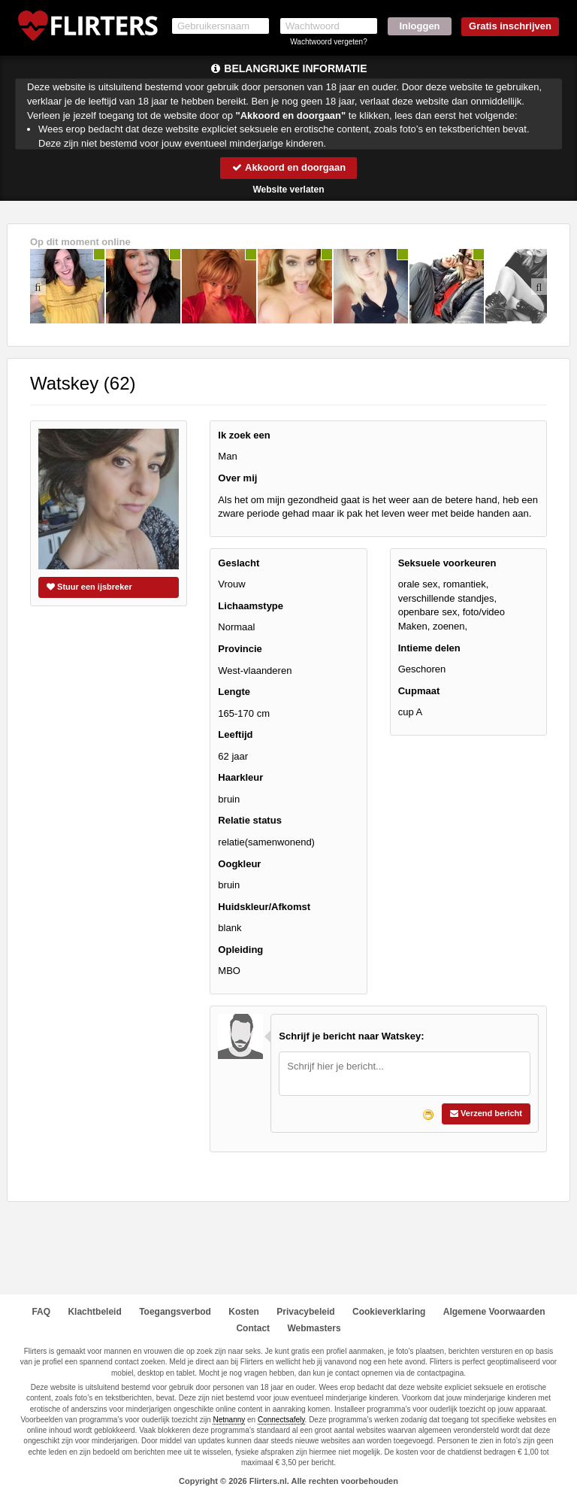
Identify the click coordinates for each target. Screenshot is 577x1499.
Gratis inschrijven (510, 26)
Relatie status (250, 820)
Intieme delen (429, 648)
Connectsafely (281, 1420)
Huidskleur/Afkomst (264, 906)
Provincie (240, 648)
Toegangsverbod (175, 1311)
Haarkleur (240, 777)
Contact (253, 1328)
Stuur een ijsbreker (89, 586)
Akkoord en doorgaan (288, 167)
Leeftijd (235, 734)
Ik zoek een (244, 435)
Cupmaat (419, 690)
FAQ (41, 1311)
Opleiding (240, 949)
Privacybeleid (305, 1311)
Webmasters (313, 1328)
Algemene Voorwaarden (494, 1311)
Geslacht (238, 563)
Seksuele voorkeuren (447, 563)
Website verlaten (288, 189)
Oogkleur (239, 863)
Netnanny (229, 1420)
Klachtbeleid (94, 1311)
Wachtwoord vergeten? (328, 42)
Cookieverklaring (388, 1311)
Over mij (237, 478)
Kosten (243, 1311)
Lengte (234, 691)
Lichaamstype (250, 605)
